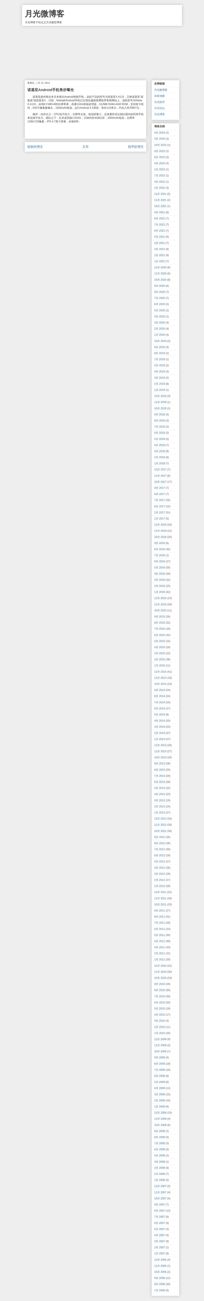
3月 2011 (159, 947)
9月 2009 (159, 1057)
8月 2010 (159, 990)
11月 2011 (160, 898)
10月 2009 (160, 1051)
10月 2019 (160, 341)
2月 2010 (159, 1027)
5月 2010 (159, 1008)
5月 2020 (159, 310)
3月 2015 (159, 653)
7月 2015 (159, 628)
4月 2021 (159, 243)
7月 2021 (159, 224)
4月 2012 (159, 867)
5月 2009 (159, 1082)
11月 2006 (160, 1265)
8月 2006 (159, 1284)
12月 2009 (160, 1039)
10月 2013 (160, 757)
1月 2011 (159, 959)
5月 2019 (159, 365)
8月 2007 (159, 1210)
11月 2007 (160, 1192)
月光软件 (159, 102)
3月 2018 (159, 451)
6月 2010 (159, 1002)
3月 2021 (159, 249)
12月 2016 (160, 524)
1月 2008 (159, 1180)
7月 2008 (159, 1143)
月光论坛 (159, 108)
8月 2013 (159, 769)
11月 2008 (160, 1118)
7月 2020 (159, 298)
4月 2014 (159, 720)
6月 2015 (159, 635)
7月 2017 (159, 500)
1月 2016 (159, 592)
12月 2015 (160, 598)
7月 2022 (159, 175)
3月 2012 (159, 873)
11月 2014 (160, 677)
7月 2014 (159, 702)
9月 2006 (159, 1278)
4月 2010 (159, 1014)
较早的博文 (136, 146)
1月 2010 (159, 1033)
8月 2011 (159, 916)
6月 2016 (159, 561)
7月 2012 (159, 849)
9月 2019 (159, 347)
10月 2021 (160, 206)
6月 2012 (159, 855)
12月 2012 (160, 818)
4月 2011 (159, 941)
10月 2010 (160, 978)
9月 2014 (159, 690)
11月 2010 (160, 971)
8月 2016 (159, 549)
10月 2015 (160, 610)
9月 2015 (159, 616)
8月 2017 (159, 494)
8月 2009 (159, 1063)
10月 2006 (160, 1272)
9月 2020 (159, 285)
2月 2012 (159, 880)
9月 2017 (159, 488)
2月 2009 (159, 1100)
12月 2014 (160, 671)
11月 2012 (160, 824)
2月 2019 (159, 383)
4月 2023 (159, 163)
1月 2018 (159, 463)
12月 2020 (160, 267)
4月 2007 (159, 1235)
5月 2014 (159, 714)
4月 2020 (159, 316)
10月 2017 (160, 481)
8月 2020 (159, 292)
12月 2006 (160, 1259)
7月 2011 (159, 922)
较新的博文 (35, 146)
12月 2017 (160, 469)
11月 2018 (160, 402)
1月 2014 (159, 739)
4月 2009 (159, 1088)
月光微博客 (44, 13)
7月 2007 (159, 1216)
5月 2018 (159, 439)
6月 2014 (159, 708)
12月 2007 (160, 1186)
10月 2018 (160, 408)
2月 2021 (159, 255)
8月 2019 (159, 353)
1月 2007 (159, 1253)
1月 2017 (159, 518)
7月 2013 (159, 775)
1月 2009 (159, 1106)
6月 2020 (159, 304)
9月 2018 (159, 414)
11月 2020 (160, 273)
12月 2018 (160, 396)
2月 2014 (159, 733)
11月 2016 (160, 530)
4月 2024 (159, 132)
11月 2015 (160, 604)
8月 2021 (159, 218)
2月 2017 (159, 512)
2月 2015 (159, 659)
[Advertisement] (102, 51)
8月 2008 (159, 1137)
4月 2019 (159, 371)
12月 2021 (160, 194)
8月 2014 (159, 696)
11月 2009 (160, 1045)
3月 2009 (159, 1094)
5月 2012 (159, 861)
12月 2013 (160, 745)
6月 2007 (159, 1223)
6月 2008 (159, 1149)
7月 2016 (159, 555)
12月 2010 (160, 965)
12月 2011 (160, 892)
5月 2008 (159, 1155)
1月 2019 (159, 390)
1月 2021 (159, 261)
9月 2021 (159, 212)
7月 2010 (159, 996)
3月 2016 (159, 579)
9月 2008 (159, 1131)
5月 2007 (159, 1229)
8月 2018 (159, 420)
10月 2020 (160, 279)
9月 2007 (159, 1204)
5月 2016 (159, 567)
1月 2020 (159, 334)
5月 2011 (159, 935)
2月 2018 (159, 457)
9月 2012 (159, 837)
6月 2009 (159, 1076)
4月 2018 (159, 445)
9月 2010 (159, 984)
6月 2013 (159, 782)
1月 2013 (159, 812)
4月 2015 (159, 647)
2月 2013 (159, 806)
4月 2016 (159, 573)
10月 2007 (160, 1198)
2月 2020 (159, 328)
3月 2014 (159, 726)
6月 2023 (159, 157)
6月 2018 (159, 432)
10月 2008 (160, 1125)
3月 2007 (159, 1241)
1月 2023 (159, 169)
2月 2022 (159, 187)
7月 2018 (159, 426)
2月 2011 (159, 953)
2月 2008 (159, 1174)
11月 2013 (160, 751)
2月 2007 (159, 1247)
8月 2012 (159, 843)
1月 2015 (159, 665)
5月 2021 (159, 236)
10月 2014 (160, 684)
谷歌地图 (159, 96)
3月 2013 (159, 800)
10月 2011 (160, 904)
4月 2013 (159, 794)
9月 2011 (159, 910)
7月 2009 (159, 1069)
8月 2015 (159, 622)
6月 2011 (159, 929)
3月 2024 (159, 138)
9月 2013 (159, 763)
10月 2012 (160, 831)
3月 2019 (159, 377)
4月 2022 (159, 181)
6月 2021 (159, 230)
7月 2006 (159, 1290)
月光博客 (159, 114)
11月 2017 (160, 475)
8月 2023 (159, 151)
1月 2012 (159, 886)
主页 (85, 146)
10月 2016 (160, 537)
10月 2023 (160, 145)
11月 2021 (160, 200)
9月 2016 (159, 543)
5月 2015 (159, 641)
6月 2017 (159, 506)
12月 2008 (160, 1112)
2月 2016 (159, 586)
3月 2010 (159, 1020)
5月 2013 (159, 788)
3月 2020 (159, 322)
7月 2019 (159, 359)
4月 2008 (159, 1161)
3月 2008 (159, 1167)
